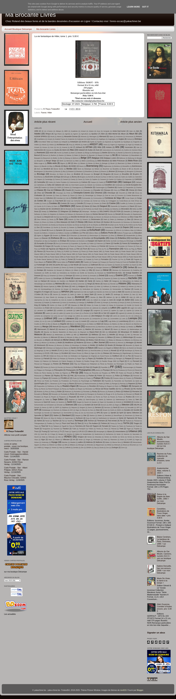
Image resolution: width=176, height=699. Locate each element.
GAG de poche (54, 265)
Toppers (96, 426)
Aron (51, 147)
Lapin (121, 310)
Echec (84, 230)
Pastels (136, 358)
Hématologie (38, 284)
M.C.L (134, 321)
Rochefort (77, 391)
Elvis (64, 238)
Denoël (118, 214)
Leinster (129, 313)
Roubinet (100, 394)
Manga (45, 326)
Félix (86, 246)
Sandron (61, 402)
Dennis (110, 214)
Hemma (58, 284)
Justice (137, 300)
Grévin (77, 275)
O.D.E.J (48, 353)
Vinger (88, 439)
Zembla (75, 447)
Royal (46, 397)
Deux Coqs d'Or (136, 217)
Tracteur (66, 429)
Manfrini (37, 327)
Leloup (137, 313)
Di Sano (59, 219)
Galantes (85, 265)
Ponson (36, 378)
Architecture (61, 144)
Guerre (119, 275)
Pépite (129, 364)
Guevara (131, 275)
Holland (123, 286)
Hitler (50, 113)
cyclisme (139, 203)
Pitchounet (37, 376)
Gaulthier (126, 265)
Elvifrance (55, 238)
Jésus (69, 297)
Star (84, 415)
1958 (36, 131)
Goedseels (38, 273)
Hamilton (63, 281)
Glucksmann (126, 270)
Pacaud (136, 356)
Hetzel (105, 284)
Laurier (68, 313)
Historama (135, 284)
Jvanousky (37, 302)
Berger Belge (51, 161)
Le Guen (76, 313)
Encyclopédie (99, 238)
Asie (137, 147)
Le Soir (103, 313)
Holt (138, 286)
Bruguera (106, 174)
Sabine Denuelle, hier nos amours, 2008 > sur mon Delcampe (164, 569)
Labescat (95, 308)
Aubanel (81, 150)
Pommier (136, 376)
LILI (129, 316)
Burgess (83, 177)
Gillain (83, 270)
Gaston (109, 265)
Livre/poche (96, 318)
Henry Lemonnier (78, 284)
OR (44, 356)
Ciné (129, 193)
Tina (118, 423)
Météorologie (128, 337)
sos (82, 413)
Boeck (81, 166)
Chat (48, 190)
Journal (78, 300)
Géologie (90, 267)
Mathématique (134, 329)
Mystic (137, 345)
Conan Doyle (129, 198)
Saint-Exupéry (90, 399)
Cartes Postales (61, 182)
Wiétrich (52, 445)
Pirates (121, 373)
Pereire (45, 367)
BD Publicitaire (123, 155)
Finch (85, 249)
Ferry (137, 246)
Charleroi (110, 187)
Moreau (51, 345)
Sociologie (37, 413)
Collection (49, 198)
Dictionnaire (95, 219)
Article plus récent (44, 121)
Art (71, 147)
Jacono (55, 294)
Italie (120, 292)
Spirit (121, 413)
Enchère (87, 238)
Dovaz (77, 225)
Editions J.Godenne (48, 233)
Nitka (73, 350)
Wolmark (117, 445)
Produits (55, 381)
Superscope (69, 418)
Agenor (75, 134)
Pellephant (93, 364)
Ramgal (114, 383)
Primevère (138, 378)
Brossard (87, 174)
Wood (125, 445)
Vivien (122, 439)
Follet (63, 259)
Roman (45, 394)
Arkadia (137, 144)
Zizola (101, 447)
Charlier (120, 187)
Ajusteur (94, 134)
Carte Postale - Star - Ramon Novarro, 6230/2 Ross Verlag (16, 462)
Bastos (61, 155)
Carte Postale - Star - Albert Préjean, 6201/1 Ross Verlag (15, 470)
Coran (68, 201)
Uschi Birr (43, 434)
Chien (122, 190)
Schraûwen (50, 405)
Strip (52, 418)
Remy (36, 389)
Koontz (137, 305)
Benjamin (40, 161)
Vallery (77, 434)
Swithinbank (103, 418)
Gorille (82, 273)
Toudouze (129, 426)
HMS (73, 286)
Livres (105, 318)
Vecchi (36, 437)
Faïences (100, 243)
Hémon (67, 284)
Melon (104, 335)
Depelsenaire (137, 214)
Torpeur (113, 426)
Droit (103, 225)
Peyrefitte (104, 367)
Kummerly (56, 308)
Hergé (89, 284)
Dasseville (114, 206)
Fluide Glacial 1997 (72, 257)
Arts (117, 147)
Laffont (113, 308)
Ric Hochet (137, 389)
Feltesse (94, 246)
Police (117, 376)
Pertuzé (68, 367)
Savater (94, 402)
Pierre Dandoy (47, 373)
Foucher (115, 259)
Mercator (136, 335)
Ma (49, 324)
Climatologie (89, 195)
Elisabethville (130, 235)
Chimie (131, 190)
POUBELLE (65, 378)
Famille (116, 243)
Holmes (131, 286)
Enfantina (122, 238)
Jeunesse (79, 297)
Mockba (52, 342)
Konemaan (120, 305)
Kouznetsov (38, 308)
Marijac (123, 327)
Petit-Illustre (78, 367)
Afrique (48, 134)
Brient (61, 174)
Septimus (65, 407)
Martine (88, 329)
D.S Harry (47, 206)
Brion (68, 174)
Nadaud (58, 348)
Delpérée (53, 214)
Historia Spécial (48, 286)
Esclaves (82, 241)
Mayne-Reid (94, 332)
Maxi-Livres (73, 332)
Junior (127, 300)
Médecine (38, 334)
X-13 (140, 445)
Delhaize (37, 214)
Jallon (79, 294)
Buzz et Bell (107, 177)
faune (65, 246)
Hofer (98, 286)
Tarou (140, 418)
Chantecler (88, 187)
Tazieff (69, 421)
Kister (60, 305)
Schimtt (118, 402)
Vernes (129, 437)
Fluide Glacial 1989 (52, 254)
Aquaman (108, 142)
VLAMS (129, 439)
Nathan (82, 348)
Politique (126, 376)
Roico (118, 391)
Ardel (85, 144)
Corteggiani (112, 201)
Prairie (88, 378)
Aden (131, 131)
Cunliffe (122, 203)
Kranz (47, 308)
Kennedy (114, 302)
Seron (90, 407)
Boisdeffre (126, 166)
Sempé (36, 407)
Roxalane (37, 397)
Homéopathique (46, 289)
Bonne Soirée (58, 169)
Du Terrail (120, 225)
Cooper (49, 201)
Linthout (48, 318)
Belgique (95, 158)
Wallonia (89, 442)
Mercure (54, 337)
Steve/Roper (118, 415)
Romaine (135, 391)
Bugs (58, 177)
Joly (46, 300)
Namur (66, 348)
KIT (66, 305)
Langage (86, 310)
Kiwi (81, 305)
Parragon (119, 358)
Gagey (65, 265)
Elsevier (45, 238)
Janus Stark (89, 294)
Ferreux (130, 246)
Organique (84, 356)
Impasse (56, 292)
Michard (57, 340)
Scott (96, 405)
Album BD (133, 134)
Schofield (127, 402)
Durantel (136, 227)
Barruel (45, 155)
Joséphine (54, 300)
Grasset (37, 275)
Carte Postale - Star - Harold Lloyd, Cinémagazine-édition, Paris (16, 454)
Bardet (120, 153)
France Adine (60, 262)
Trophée (136, 429)
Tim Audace (93, 423)
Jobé (131, 297)
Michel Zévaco (69, 340)
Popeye (45, 378)
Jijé (116, 297)
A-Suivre (50, 131)
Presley (107, 378)
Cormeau (87, 201)
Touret (36, 429)
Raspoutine (41, 386)
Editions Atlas (129, 230)
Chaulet (68, 190)
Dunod (117, 227)
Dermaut (57, 217)
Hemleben (49, 284)
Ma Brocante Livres (30, 14)
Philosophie (58, 370)
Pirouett (129, 373)
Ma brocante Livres (45, 29)
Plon (65, 376)
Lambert (50, 310)
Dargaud (103, 206)
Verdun (106, 437)
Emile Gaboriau (75, 238)
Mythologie (38, 348)
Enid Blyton (134, 238)
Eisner (63, 235)
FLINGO (66, 251)
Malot (98, 324)
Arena (105, 144)
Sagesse (72, 399)
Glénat (106, 270)
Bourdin (136, 169)
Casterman (111, 182)
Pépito (137, 364)
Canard (65, 179)
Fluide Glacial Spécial (44, 259)
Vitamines (113, 439)
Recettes (92, 386)
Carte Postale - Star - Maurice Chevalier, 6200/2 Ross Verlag (15, 477)
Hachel (122, 278)
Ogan (93, 353)
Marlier (139, 326)
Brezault (139, 171)
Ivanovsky (136, 292)
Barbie (104, 153)
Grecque (69, 275)
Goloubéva (63, 273)
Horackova (75, 289)
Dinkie (51, 222)
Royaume (62, 397)
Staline (56, 415)
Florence (75, 251)
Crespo (88, 203)
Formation (105, 259)
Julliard (95, 300)
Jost (62, 300)
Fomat (70, 259)
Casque (93, 182)
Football (88, 259)
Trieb (121, 429)
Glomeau (115, 270)
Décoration (125, 209)
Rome (72, 394)
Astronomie (38, 150)
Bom (38, 169)
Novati (106, 350)
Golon (54, 273)
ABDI (66, 131)
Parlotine (110, 358)
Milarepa (119, 340)
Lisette (60, 318)
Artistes (109, 147)
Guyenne (107, 278)
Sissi (98, 410)
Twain (67, 431)
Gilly (90, 270)
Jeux (101, 297)
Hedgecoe (115, 281)
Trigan (128, 429)
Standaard (66, 415)
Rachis (79, 383)
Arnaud (36, 147)
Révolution (89, 389)
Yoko (60, 447)
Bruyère (136, 174)
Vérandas (98, 437)
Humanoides (117, 289)
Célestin (89, 185)
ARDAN (77, 144)
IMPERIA (65, 292)
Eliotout (120, 235)
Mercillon (37, 337)
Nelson (116, 348)
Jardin (107, 294)
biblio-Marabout (103, 161)
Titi (49, 426)
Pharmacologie (128, 367)
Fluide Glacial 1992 (100, 254)
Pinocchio (95, 373)
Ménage (121, 335)
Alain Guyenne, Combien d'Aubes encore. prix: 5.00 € (164, 607)
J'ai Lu (46, 294)
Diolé (73, 222)
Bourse (57, 171)
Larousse (38, 313)
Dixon (98, 222)
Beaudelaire (135, 155)
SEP (50, 407)
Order (66, 356)
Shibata (64, 410)
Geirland (39, 267)
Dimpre (36, 222)
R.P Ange (63, 383)
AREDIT (94, 144)
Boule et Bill (126, 169)
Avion (52, 153)
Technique (79, 420)
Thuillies (49, 423)
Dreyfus (95, 225)
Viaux (36, 439)
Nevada (139, 348)
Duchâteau (47, 227)
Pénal (102, 364)
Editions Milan (93, 233)
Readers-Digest (69, 386)
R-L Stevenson (52, 383)
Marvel (107, 329)
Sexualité (130, 407)
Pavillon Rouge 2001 (91, 361)
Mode (60, 342)
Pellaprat (83, 364)
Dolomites (136, 222)
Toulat (137, 426)
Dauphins (123, 206)
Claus (57, 195)
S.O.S (137, 397)
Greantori (53, 275)
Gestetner (50, 270)
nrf (120, 350)
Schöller (137, 402)
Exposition (74, 243)
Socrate (47, 413)
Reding (101, 386)
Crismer (96, 203)
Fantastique (134, 243)
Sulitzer (59, 418)
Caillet (130, 177)
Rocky (94, 391)
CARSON (138, 179)
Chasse (40, 190)
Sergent (82, 407)
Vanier (118, 434)
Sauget (79, 402)
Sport (46, 415)
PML (72, 376)
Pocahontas (81, 376)
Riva (46, 391)
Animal (129, 139)
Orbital (51, 356)
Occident (64, 353)
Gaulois (117, 265)
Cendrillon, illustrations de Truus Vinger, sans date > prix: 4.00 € (164, 513)
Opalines (37, 356)
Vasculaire (136, 434)
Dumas (80, 227)
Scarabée (110, 402)
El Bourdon (73, 235)
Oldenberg (116, 353)
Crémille (80, 203)
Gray (45, 275)
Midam (103, 340)
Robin (59, 391)
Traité (74, 429)
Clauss (72, 195)
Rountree (120, 394)
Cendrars (98, 185)
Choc (39, 193)
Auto (97, 150)
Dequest (47, 217)
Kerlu (128, 302)
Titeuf (43, 426)
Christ (68, 193)
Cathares (139, 182)
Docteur (107, 222)
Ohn (98, 353)
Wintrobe (90, 445)
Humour (127, 289)
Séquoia (74, 407)
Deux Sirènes (41, 219)
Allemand (102, 136)
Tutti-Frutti (53, 431)
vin (74, 439)
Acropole (106, 131)
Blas (51, 166)
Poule (75, 378)
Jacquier (64, 294)
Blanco (36, 166)
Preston (128, 378)
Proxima (75, 381)
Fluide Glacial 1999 (103, 257)
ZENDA (88, 447)
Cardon (111, 179)
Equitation (53, 241)
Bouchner (106, 169)
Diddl (105, 219)
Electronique (94, 235)
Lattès (61, 313)
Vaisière (69, 434)
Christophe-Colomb (81, 193)
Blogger (140, 690)
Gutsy (99, 278)
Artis (99, 147)
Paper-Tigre (81, 358)
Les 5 (62, 316)
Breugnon (130, 171)
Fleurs (139, 249)
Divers (90, 222)
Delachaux (53, 211)
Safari (47, 399)
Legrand (121, 313)
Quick (137, 381)
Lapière (113, 310)
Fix (105, 249)
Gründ (101, 275)
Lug (101, 321)
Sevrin (122, 407)
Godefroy (136, 270)
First (99, 249)
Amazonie (119, 136)
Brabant (71, 171)
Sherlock (56, 410)
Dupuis (126, 227)
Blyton (65, 166)
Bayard (100, 155)
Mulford (101, 345)
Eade (77, 230)
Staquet (77, 415)
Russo (120, 397)
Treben (90, 429)
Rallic (107, 383)
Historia (37, 286)
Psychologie (85, 381)
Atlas (72, 150)
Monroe (120, 342)
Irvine (107, 292)
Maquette (64, 327)
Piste (137, 373)
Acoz (98, 131)
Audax (90, 150)
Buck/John (49, 177)
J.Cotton (37, 294)
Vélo (59, 437)
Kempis (105, 302)
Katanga (81, 302)
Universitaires (120, 431)
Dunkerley (108, 227)
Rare (140, 383)
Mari (116, 327)
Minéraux (136, 340)
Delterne (62, 214)
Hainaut (44, 281)
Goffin (47, 273)
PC (128, 361)
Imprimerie (77, 292)
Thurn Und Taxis (68, 423)
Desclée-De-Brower (78, 217)
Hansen (72, 281)
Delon (45, 214)
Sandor (53, 402)
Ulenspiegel (100, 431)
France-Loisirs (74, 262)
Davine (42, 209)
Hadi (35, 281)
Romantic (54, 394)
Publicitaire (97, 381)
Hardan (81, 281)
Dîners (44, 222)
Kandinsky (72, 302)
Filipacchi (62, 249)
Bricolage (41, 174)
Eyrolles (83, 243)
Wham (44, 445)
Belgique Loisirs (110, 158)
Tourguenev (46, 429)
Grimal (85, 275)
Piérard (137, 370)
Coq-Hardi (59, 201)
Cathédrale (40, 185)
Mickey (82, 340)
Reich (117, 386)
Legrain (112, 313)
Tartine (39, 421)
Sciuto (80, 405)
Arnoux (44, 147)
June (111, 300)
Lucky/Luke (94, 321)
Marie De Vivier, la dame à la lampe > (163, 580)
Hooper (66, 289)
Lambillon (59, 310)
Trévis (106, 429)
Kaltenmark (56, 302)
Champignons (76, 187)
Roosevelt (81, 394)
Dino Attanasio (62, 222)
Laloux (139, 308)
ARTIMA (89, 147)
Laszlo (48, 313)
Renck (43, 389)
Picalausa (121, 370)
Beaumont (46, 158)
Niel (47, 350)
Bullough (66, 177)
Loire (49, 321)
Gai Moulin (75, 265)
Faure (72, 246)
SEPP (57, 407)
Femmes (112, 246)
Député (39, 217)
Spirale (113, 413)
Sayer (102, 402)
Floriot (83, 251)
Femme (102, 246)
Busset (98, 177)
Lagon (132, 308)
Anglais (121, 139)
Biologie (104, 163)
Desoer (98, 217)
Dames (78, 206)
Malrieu (114, 324)
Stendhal (108, 415)
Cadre (123, 177)
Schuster (60, 405)
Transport (82, 429)
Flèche (126, 249)
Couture (64, 203)
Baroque (137, 153)
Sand (46, 402)
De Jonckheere (54, 209)
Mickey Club (93, 340)
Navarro (100, 348)
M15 (43, 324)
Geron (140, 267)
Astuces (49, 150)
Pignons (65, 373)
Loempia (132, 318)
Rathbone (50, 386)
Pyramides (117, 381)
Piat (114, 370)
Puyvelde (108, 381)
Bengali (139, 158)
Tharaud (137, 421)
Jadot (72, 294)
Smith (112, 410)
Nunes (137, 350)
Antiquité (64, 142)
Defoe (134, 209)
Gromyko (93, 275)
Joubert (69, 300)
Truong (44, 431)
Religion (124, 386)
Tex (121, 421)
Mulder (92, 345)
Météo (118, 337)
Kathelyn (90, 302)
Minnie (36, 342)
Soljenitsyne (57, 413)
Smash (105, 410)
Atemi (64, 150)
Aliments (84, 136)
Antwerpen (74, 142)
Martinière (98, 329)
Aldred (59, 136)
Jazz (133, 294)
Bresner (112, 171)
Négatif (108, 348)
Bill (69, 163)
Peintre (56, 364)
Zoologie (114, 447)
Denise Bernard (99, 214)
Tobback (56, 426)
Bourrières (49, 171)
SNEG (119, 410)
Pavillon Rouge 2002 (109, 361)
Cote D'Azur (135, 201)
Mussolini (129, 345)
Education (138, 233)
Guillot (40, 278)
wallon (80, 442)
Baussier (92, 155)
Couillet (36, 203)
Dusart (36, 230)
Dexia (51, 219)
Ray (58, 386)
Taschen (55, 421)
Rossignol (90, 394)
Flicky (59, 251)
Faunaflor (57, 246)
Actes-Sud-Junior (119, 131)
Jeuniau (93, 297)
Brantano (79, 171)
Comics (74, 198)
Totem (121, 426)
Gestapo (40, 270)
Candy (73, 179)
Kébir (98, 302)
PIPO (113, 373)
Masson (123, 329)
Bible (77, 161)
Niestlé (54, 350)
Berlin (61, 161)
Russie (112, 397)
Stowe (137, 415)
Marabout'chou (90, 327)
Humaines (105, 289)
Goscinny (91, 273)
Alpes (111, 136)
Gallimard (94, 265)
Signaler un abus (156, 632)
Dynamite (69, 230)
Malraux (106, 324)
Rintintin (39, 391)
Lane (78, 310)
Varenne (126, 434)
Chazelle (77, 190)
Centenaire (119, 185)
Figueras (52, 249)
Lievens (122, 316)
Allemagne (92, 136)
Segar (117, 405)
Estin (115, 241)
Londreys (69, 321)
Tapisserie (130, 418)
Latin (54, 313)
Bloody (57, 166)
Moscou (59, 345)
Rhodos (127, 389)
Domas (36, 225)
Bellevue (122, 158)
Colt (67, 198)
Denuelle (127, 214)
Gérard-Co (116, 267)
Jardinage (117, 294)
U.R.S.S (81, 431)
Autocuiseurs (107, 150)
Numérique (128, 350)
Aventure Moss (137, 150)
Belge (84, 158)
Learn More (133, 7)
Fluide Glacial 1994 (133, 254)
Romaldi (37, 394)
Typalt (74, 431)
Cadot (116, 177)
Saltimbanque (120, 399)
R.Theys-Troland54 (14, 431)
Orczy (59, 356)
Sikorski (84, 410)
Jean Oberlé (50, 297)
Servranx (107, 407)
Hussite (136, 289)
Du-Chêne (129, 225)
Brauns (103, 171)
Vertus (137, 437)
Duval (44, 230)
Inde (85, 292)
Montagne (130, 342)
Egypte (46, 235)
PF (112, 366)
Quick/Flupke (39, 383)
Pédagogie (46, 364)
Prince (39, 381)
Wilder (59, 445)
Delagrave (64, 211)
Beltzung (131, 158)
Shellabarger (46, 410)
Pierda (36, 373)
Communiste (97, 198)
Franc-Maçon (38, 262)
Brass (97, 171)
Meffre (68, 335)
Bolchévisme (137, 166)
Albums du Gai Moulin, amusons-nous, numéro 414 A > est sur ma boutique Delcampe (158, 442)
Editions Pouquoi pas (124, 233)
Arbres (51, 144)
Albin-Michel (112, 134)
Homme (57, 289)
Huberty (96, 289)
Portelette (54, 378)
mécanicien (112, 332)
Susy (87, 418)
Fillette (71, 249)
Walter (107, 442)
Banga (87, 153)
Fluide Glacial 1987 (128, 251)
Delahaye (75, 211)
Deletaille (127, 211)
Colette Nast (38, 198)
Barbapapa (95, 153)
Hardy (90, 281)
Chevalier (96, 190)
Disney (81, 222)
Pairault (46, 358)
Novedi (113, 350)
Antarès (56, 142)
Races (71, 383)
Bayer (107, 155)
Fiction (43, 249)
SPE (98, 413)
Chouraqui (59, 193)
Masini (115, 329)
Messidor (101, 337)
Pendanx (110, 364)
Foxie (128, 259)
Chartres (139, 187)
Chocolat (48, 193)
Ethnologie (130, 241)
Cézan (52, 187)
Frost (124, 262)
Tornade (105, 426)
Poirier (99, 376)
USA (35, 434)
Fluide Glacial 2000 (119, 257)
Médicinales (59, 335)
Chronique (111, 193)
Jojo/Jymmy (38, 300)
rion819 (123, 690)
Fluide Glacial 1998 (88, 257)
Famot (43, 113)
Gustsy (92, 278)
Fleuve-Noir (50, 251)
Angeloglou (112, 139)
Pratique (97, 378)
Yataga (46, 447)
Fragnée (136, 259)
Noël (79, 350)
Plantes (47, 376)
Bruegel (97, 174)
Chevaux (107, 190)
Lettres (78, 316)
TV (61, 431)
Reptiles (72, 389)
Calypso (39, 179)
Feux (36, 249)
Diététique (120, 219)
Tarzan (47, 421)
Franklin (86, 262)
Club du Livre (109, 195)
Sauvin (86, 402)
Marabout (75, 326)
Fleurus (40, 251)
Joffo (137, 297)
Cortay (103, 201)
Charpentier (129, 187)
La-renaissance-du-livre (81, 308)
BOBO (73, 166)
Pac (129, 356)
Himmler (113, 284)
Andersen (80, 139)
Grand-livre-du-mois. (114, 273)
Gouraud (100, 273)
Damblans (65, 206)
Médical (49, 335)
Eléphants (104, 235)
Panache (71, 358)
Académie (74, 131)
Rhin (119, 389)
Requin (80, 389)
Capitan (94, 179)
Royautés (72, 397)
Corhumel (77, 201)
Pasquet (128, 358)
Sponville (37, 415)
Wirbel (109, 445)
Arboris (44, 144)
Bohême (117, 166)
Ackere (91, 131)
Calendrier (138, 177)
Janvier (99, 294)
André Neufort (91, 139)
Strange (37, 418)
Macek (55, 324)
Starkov (92, 415)
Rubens (89, 397)
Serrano (98, 407)
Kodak (103, 305)
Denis (88, 214)
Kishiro (52, 305)
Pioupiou (105, 373)
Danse (86, 206)
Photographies (85, 370)
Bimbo (90, 163)
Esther (108, 241)
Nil (61, 350)
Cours (44, 203)
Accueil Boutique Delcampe (18, 29)
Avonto (59, 153)
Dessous (115, 217)
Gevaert (59, 270)
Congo (139, 198)
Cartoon (84, 182)
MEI (75, 335)
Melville (112, 335)
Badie (66, 153)
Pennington (120, 364)
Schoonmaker (39, 405)
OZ (124, 356)
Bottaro (97, 169)
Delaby (44, 211)
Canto (87, 179)
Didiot (112, 219)
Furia (140, 262)
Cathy (49, 185)
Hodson (91, 286)
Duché (56, 227)
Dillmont (136, 219)
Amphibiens (41, 139)
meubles (139, 337)
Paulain (78, 361)
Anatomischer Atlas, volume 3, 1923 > (163, 470)
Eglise (39, 235)
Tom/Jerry (79, 426)
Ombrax (137, 353)
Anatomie (71, 139)
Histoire (122, 283)
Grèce (61, 275)
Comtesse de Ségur (113, 198)
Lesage (70, 316)
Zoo (107, 447)
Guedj (111, 275)
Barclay (112, 153)
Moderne (80, 342)
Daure (132, 206)
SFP (137, 407)
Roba (53, 391)
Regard (109, 386)
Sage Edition (58, 399)
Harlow (98, 281)
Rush (105, 397)
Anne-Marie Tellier (44, 142)
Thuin (57, 423)
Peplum (37, 367)
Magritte (63, 324)
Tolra (70, 426)
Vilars (50, 439)
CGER (59, 187)
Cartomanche (73, 182)
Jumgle (103, 300)
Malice (91, 324)
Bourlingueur (38, 171)
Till (85, 423)
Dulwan (71, 227)
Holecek (115, 286)
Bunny (74, 177)
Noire (86, 350)
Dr (89, 225)
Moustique (75, 345)
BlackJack (121, 163)
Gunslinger (57, 278)
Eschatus (73, 241)
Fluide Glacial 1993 (116, 254)
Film (78, 249)
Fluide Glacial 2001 (135, 257)
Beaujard (37, 158)
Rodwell (110, 391)
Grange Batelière (132, 273)
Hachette (132, 278)
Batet (76, 155)
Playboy (57, 376)
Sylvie (121, 418)
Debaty (107, 209)
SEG (110, 405)
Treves (98, 429)
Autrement (117, 150)
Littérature (69, 318)
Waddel (72, 442)
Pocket (91, 376)
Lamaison (40, 310)
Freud (111, 262)
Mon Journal (99, 342)
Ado (137, 131)
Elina (112, 235)
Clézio (80, 195)
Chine (139, 190)
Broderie (77, 174)
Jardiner (126, 294)
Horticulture (86, 289)
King (36, 305)
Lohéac (36, 321)
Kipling (43, 305)
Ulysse (109, 431)
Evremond (64, 243)
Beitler (55, 158)
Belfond (75, 158)
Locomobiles (114, 318)
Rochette (86, 391)
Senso (44, 407)
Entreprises (38, 241)
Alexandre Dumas (71, 136)
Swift (94, 418)
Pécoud (36, 364)
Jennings (61, 297)
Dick (78, 219)
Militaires (127, 340)
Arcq (70, 144)
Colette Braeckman (133, 195)
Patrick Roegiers (67, 361)
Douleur (69, 225)
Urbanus (132, 431)
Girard (98, 270)
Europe (50, 243)
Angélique (102, 139)
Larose (137, 310)
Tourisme (56, 429)
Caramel (103, 179)
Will (66, 445)
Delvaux (70, 214)
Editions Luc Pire (79, 233)
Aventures (41, 152)
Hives (66, 286)
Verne (122, 437)
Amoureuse (129, 136)
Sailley (80, 399)
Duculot (63, 227)
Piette (57, 373)
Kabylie (46, 302)
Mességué (91, 337)
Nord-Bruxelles (96, 350)
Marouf (52, 329)
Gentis (71, 267)
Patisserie (55, 361)
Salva (130, 399)
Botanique (87, 169)
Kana (64, 302)
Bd (113, 155)
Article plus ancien (131, 121)
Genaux (48, 267)
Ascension (129, 147)
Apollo (92, 142)
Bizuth (112, 163)
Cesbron (44, 187)
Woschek (133, 445)
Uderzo (90, 431)
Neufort (131, 348)
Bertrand (69, 161)
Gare (103, 265)
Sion (91, 410)
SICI (71, 410)
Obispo (56, 353)
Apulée (99, 142)
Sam (137, 399)
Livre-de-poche (84, 318)
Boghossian (107, 166)
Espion (100, 241)
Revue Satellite (109, 389)
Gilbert (76, 270)
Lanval (105, 310)
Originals (94, 356)
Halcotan (53, 281)
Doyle (84, 225)
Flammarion (114, 249)
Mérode (69, 337)
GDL (140, 265)
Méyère (48, 340)
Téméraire (101, 421)
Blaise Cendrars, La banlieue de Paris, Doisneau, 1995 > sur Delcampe (164, 541)
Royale (53, 397)
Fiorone (93, 249)
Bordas (70, 169)
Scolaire (87, 405)
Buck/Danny (38, 177)
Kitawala (74, 305)
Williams (72, 445)
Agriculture (84, 134)
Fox (122, 259)
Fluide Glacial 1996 (56, 257)
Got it (145, 7)
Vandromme (99, 434)
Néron (124, 348)
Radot (101, 383)
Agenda (67, 134)
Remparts (135, 386)
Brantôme (88, 171)
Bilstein (82, 163)
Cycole (39, 206)
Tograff (64, 426)
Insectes (99, 292)
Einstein (55, 235)
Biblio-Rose (133, 161)
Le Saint (95, 313)
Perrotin (60, 367)
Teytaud (128, 421)
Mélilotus (95, 335)
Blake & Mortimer (134, 163)
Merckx (45, 337)
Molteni (88, 342)
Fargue (48, 246)
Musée (110, 345)
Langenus (96, 310)
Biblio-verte (52, 163)
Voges (137, 439)
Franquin (95, 262)
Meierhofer (84, 335)
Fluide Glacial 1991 (84, 254)
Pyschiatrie (128, 381)
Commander (86, 198)
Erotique (63, 241)
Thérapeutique (39, 423)
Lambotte (69, 310)
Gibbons (68, 270)
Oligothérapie (126, 353)
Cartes (50, 182)
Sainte (101, 399)
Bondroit (47, 169)
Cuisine (112, 203)
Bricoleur (53, 174)
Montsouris (41, 345)
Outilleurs (115, 356)
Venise (89, 437)
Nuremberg (38, 353)
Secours (103, 405)
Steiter (100, 415)
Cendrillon (108, 185)
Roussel (129, 394)
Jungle (118, 300)
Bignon (62, 163)
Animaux (138, 139)
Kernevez (136, 302)
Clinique (99, 195)
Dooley (53, 225)
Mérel (62, 337)
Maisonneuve (81, 324)
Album (123, 134)
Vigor (43, 439)
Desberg (65, 217)
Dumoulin (98, 227)
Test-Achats (112, 421)
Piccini (130, 370)
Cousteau (53, 203)
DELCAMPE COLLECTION (109, 211)
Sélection (126, 405)
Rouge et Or (110, 394)
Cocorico (120, 195)
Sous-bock (90, 413)
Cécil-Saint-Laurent (77, 185)
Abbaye (58, 131)
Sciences (69, 405)
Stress (46, 418)
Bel (61, 158)
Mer (128, 335)
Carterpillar (41, 182)
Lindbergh (37, 318)
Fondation (79, 259)
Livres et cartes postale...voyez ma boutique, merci (16, 446)
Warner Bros (116, 442)
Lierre (115, 316)
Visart (105, 439)
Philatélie (139, 367)
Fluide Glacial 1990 (68, 254)
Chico (115, 190)
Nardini (73, 348)
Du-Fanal (139, 225)
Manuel (55, 327)
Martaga (72, 329)
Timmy (112, 423)
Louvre (83, 321)
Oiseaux (106, 353)
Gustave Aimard (80, 278)
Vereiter (114, 437)
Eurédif (139, 241)
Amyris (50, 139)
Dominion (45, 225)
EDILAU (118, 230)
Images (47, 292)
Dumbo (89, 227)
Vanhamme (109, 434)
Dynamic (59, 230)
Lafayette (104, 308)
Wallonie (99, 442)
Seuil (115, 407)
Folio (56, 259)
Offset (86, 353)
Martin (80, 329)
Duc (38, 227)
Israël (113, 292)
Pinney (86, 373)
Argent (112, 144)
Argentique (121, 144)
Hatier (106, 281)
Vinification (96, 439)
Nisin (66, 350)
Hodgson (81, 286)
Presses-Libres (118, 378)
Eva (57, 243)
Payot (122, 361)
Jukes (88, 300)
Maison (72, 324)
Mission (44, 342)
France (49, 262)
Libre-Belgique (96, 316)
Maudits (37, 332)
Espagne (91, 241)
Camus (57, 179)
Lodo (123, 318)
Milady (111, 340)
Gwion (115, 278)
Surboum (79, 418)
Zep (95, 447)
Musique (119, 345)
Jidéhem (109, 297)
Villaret (57, 439)
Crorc (104, 203)
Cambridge (48, 179)
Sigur (77, 410)
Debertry (115, 209)
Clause (64, 195)
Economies (109, 230)
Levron (85, 316)
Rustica (129, 397)
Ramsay (123, 383)
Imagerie (37, 292)
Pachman (37, 358)
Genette (56, 267)
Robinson (68, 391)
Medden (136, 332)
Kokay (111, 305)
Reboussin (82, 386)
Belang (67, 158)
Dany (95, 206)
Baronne (128, 153)
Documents (117, 222)
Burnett (90, 177)
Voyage (54, 442)
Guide (139, 275)
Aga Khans (58, 134)
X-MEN (38, 447)
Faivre (108, 243)
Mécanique (125, 332)
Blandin (44, 166)
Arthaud (79, 147)
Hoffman (106, 286)
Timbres (104, 423)
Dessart (106, 217)
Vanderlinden (87, 434)
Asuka (56, 150)
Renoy (64, 389)
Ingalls (91, 292)
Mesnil (83, 337)
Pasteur (37, 361)
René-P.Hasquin (53, 389)
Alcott (52, 136)
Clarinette (49, 195)
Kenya (122, 302)
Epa (46, 241)
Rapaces (131, 383)
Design (91, 217)
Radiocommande (90, 383)
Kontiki (129, 305)
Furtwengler (41, 265)
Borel (79, 169)
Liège (107, 316)
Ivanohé (127, 292)
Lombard (57, 321)
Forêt (96, 259)
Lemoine (37, 316)
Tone (88, 426)
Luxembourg (123, 321)
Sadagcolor (38, 399)
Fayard (79, 246)
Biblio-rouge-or (39, 163)
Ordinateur (74, 356)
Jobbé (123, 297)
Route (137, 394)
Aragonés (136, 142)
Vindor (80, 439)
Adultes (37, 134)
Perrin (53, 367)
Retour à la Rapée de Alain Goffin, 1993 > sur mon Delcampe (163, 498)
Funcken (132, 262)
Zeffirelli (67, 447)
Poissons (109, 376)
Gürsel (68, 278)
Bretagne (121, 171)
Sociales (127, 410)
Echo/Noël (95, 230)
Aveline (126, 150)
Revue (97, 389)
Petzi (87, 367)
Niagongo (40, 350)
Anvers (84, 142)
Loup (76, 321)
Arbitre (36, 144)
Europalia (40, 243)
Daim (55, 206)
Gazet (134, 265)
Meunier (39, 340)
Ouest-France (104, 356)
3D (43, 131)
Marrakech (62, 329)
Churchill (122, 193)
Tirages (136, 423)
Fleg (132, 249)
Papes (90, 358)
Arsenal (64, 147)
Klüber (89, 305)
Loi (43, 321)
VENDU (68, 436)
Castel (101, 182)
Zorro (123, 447)
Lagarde (124, 308)
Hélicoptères (126, 281)
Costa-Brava (123, 201)
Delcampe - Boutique (89, 211)
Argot (129, 144)
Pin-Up (74, 372)
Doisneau (126, 222)
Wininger (81, 445)
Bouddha (116, 169)
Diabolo (70, 219)
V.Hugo (52, 434)
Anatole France (60, 139)
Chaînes (66, 187)
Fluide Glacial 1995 (40, 257)
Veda (43, 437)
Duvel (51, 230)
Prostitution (65, 381)
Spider (105, 413)
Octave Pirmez (76, 353)
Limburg (136, 316)
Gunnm (48, 278)
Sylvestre (113, 418)
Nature (91, 348)
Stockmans (128, 415)
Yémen (54, 447)
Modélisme (69, 342)
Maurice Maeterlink (59, 332)
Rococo (102, 391)
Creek (72, 203)
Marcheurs (101, 327)
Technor (91, 421)
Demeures (79, 214)
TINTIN (126, 423)
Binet (97, 163)
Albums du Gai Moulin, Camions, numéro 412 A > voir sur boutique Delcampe (164, 556)
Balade (80, 153)
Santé (69, 402)
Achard (83, 131)
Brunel (116, 174)
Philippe (39, 370)
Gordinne (73, 273)
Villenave (66, 439)
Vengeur (80, 437)
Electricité (83, 235)
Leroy (55, 316)
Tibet (79, 423)
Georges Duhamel (102, 267)
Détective (124, 217)
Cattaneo (58, 185)
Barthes (53, 155)
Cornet (95, 201)
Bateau (69, 155)
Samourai (37, 402)
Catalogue (126, 182)
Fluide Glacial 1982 (95, 251)
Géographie (80, 267)
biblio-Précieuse (119, 161)
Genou (64, 267)
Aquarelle (117, 142)
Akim (103, 134)
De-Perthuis (88, 209)
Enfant (112, 238)
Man (121, 324)
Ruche (98, 397)
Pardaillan (100, 358)
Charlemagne (100, 187)
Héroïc (97, 284)
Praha (81, 378)
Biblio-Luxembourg (88, 161)
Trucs (36, 431)
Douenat (61, 225)
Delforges (136, 211)
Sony (76, 413)
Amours (139, 136)
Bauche (83, 155)
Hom (35, 289)
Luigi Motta (112, 321)
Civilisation (38, 195)
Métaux (110, 337)
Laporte (128, 310)
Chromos (98, 193)
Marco (110, 327)
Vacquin (61, 434)
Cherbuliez (86, 190)
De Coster (77, 209)
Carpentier (128, 179)
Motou (67, 345)
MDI (103, 332)
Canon (80, 179)
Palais (55, 358)
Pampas (62, 358)
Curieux (130, 203)
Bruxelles (125, 174)
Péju (75, 364)
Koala (96, 305)
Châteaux (58, 190)
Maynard (83, 332)
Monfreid (112, 342)
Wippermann (100, 445)
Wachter (65, 442)
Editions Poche (107, 233)
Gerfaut (131, 267)
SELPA (136, 405)
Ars (58, 147)
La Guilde (66, 308)
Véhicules (51, 437)
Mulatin (84, 345)
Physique (106, 370)
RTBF (82, 397)
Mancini (128, 324)
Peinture (65, 364)
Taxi (63, 421)
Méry (76, 337)
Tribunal (113, 429)
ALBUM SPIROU (40, 136)
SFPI (36, 410)
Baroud (37, 155)
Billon (75, 163)
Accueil (88, 121)
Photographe (71, 370)
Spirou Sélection (133, 413)
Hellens (136, 281)
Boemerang (92, 166)
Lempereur (47, 316)
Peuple (95, 367)
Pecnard (136, 361)
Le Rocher (85, 313)
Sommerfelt (67, 413)
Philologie (48, 370)
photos (98, 370)
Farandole (38, 246)
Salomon (109, 399)
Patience (46, 361)
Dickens (85, 219)
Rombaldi (64, 394)
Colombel (59, 198)
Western (127, 442)
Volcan (36, 442)
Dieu (128, 219)
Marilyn (130, 327)
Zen (82, 447)
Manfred (137, 324)
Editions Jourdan (64, 233)
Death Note (98, 209)
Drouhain (111, 225)
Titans (36, 426)
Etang (122, 241)
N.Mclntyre (49, 348)
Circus (137, 193)
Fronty (117, 262)
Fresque (103, 262)
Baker (73, 153)
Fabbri (91, 243)
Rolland (126, 391)
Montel (139, 342)
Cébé (66, 185)
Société (136, 410)
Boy (64, 171)
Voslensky (45, 442)
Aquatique (126, 142)
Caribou (119, 179)
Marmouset (41, 329)
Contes (40, 201)
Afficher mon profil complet (15, 435)
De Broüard (67, 209)
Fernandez (121, 246)
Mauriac (46, 332)
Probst (47, 381)
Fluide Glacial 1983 (111, 251)
